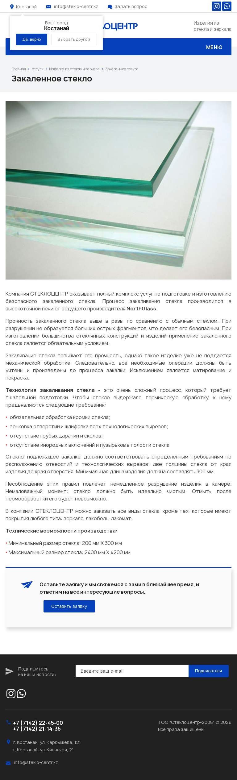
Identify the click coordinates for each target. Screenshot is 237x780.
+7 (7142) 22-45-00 (38, 723)
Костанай (26, 7)
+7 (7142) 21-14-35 (37, 729)
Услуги (38, 69)
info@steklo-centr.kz (76, 6)
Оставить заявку (69, 606)
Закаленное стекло (121, 69)
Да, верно (32, 39)
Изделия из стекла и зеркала (74, 69)
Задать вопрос (130, 6)
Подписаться (208, 670)
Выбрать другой (74, 39)
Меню (118, 47)
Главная (18, 69)
